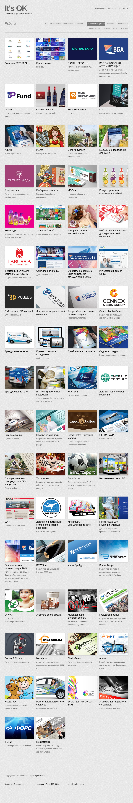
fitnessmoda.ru (12, 190)
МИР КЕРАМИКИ (77, 109)
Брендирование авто (16, 351)
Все (46, 24)
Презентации (43, 63)
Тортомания (42, 478)
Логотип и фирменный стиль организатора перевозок (48, 525)
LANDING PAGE (55, 24)
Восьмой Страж (13, 658)
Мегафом (41, 658)
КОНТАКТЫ (123, 8)
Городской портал (109, 614)
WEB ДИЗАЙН (80, 24)
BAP (7, 522)
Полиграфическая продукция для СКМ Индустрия (16, 481)
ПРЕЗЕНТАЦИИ (94, 28)
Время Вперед (107, 565)
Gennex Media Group (110, 311)
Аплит (102, 658)
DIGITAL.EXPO (76, 63)
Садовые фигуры (108, 351)
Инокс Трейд (75, 565)
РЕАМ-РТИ (42, 150)
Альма (8, 150)
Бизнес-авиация (14, 435)
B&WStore (41, 565)
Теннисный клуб (45, 230)
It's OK (16, 8)
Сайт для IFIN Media (47, 271)
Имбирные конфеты (47, 190)
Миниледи (10, 230)
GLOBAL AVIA (106, 435)
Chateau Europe (45, 109)
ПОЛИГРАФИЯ (122, 24)
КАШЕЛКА (10, 701)
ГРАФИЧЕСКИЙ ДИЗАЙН (96, 24)
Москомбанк (43, 742)
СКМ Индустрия (76, 150)
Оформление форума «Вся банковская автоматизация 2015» (80, 274)
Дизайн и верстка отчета (81, 351)
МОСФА (72, 190)
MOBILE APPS (68, 24)
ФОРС (8, 742)
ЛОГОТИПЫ (111, 24)
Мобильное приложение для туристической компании (112, 233)
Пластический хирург (47, 435)
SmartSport (74, 478)
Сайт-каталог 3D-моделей (19, 311)
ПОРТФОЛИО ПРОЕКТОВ (105, 8)
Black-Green (74, 658)
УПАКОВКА (106, 28)
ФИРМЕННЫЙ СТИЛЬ (120, 28)
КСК (101, 109)
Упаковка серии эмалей (49, 614)
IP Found (9, 109)
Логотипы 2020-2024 (16, 63)
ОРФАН (9, 614)
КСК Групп (73, 391)
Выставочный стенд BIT (112, 478)
